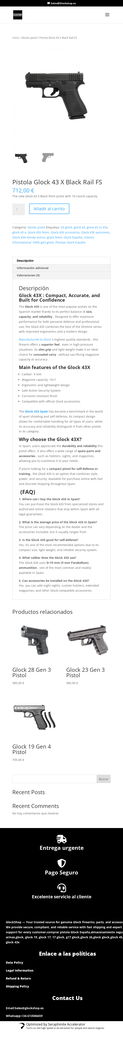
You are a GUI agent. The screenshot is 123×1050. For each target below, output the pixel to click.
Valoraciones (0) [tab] (28, 275)
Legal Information (19, 970)
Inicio (15, 38)
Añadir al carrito (49, 209)
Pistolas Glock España (70, 242)
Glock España (73, 237)
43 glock (66, 227)
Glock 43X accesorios (65, 232)
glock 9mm (54, 237)
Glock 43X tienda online (28, 237)
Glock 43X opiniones (95, 232)
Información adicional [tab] (32, 268)
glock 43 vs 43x (97, 227)
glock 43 (79, 227)
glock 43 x (19, 232)
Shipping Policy (17, 986)
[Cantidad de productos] (18, 209)
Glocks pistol (29, 38)
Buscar (104, 779)
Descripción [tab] (25, 261)
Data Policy (14, 962)
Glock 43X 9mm (38, 232)
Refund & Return (18, 978)
